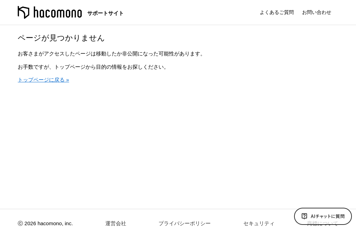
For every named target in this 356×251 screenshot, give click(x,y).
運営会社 (115, 223)
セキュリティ (259, 223)
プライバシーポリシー (185, 223)
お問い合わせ (316, 12)
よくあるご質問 (277, 12)
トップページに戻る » (43, 80)
